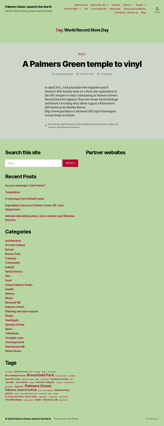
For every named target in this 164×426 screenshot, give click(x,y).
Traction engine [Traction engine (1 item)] (28, 400)
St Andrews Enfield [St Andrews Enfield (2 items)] (14, 396)
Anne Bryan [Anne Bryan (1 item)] (9, 372)
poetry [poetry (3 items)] (9, 393)
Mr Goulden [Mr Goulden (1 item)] (9, 387)
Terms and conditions (134, 8)
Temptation (12, 192)
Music (82, 54)
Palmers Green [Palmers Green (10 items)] (38, 386)
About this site (98, 5)
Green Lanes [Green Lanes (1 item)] (44, 379)
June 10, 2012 (87, 74)
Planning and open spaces (21, 311)
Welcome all (81, 5)
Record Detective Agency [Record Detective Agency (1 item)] (29, 394)
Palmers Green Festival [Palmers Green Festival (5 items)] (21, 390)
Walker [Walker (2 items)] (38, 400)
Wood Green (13, 351)
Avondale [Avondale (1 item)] (37, 372)
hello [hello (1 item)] (71, 379)
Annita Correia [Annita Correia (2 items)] (21, 371)
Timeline (115, 5)
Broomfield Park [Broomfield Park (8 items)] (40, 375)
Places (126, 5)
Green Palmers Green (18, 284)
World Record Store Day (68, 127)
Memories (115, 8)
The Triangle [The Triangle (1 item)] (63, 397)
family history (14, 271)
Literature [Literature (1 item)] (59, 382)
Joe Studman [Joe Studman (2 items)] (21, 382)
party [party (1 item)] (40, 390)
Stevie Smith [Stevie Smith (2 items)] (31, 396)
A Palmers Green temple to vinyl (82, 64)
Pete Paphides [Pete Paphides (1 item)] (48, 390)
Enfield (9, 267)
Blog (143, 12)
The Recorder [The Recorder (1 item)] (53, 397)
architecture (13, 240)
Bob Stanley (54, 124)
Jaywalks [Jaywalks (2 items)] (9, 382)
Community (12, 262)
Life (86, 8)
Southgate (12, 320)
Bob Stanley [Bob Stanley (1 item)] (52, 372)
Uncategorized (14, 342)
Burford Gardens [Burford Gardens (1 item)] (61, 376)
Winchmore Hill (15, 346)
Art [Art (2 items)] (31, 371)
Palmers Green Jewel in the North (28, 6)
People (139, 5)
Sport (8, 329)
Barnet (9, 249)
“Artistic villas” (71, 8)
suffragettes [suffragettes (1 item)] (42, 397)
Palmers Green (14, 306)
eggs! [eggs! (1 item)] (37, 379)
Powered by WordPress (66, 418)
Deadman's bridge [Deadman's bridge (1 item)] (28, 379)
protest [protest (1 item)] (16, 394)
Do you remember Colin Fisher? (25, 185)
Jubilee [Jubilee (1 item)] (31, 382)
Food (8, 280)
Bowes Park (12, 253)
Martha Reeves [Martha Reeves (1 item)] (69, 382)
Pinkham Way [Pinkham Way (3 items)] (61, 390)
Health (9, 289)
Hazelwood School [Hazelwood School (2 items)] (59, 379)
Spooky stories (14, 324)
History (9, 293)
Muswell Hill (13, 302)
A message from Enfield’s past (24, 198)
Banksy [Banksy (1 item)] (44, 372)
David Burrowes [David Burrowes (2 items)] (12, 379)
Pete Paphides (83, 124)
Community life (99, 8)
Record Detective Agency (103, 124)
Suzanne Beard (66, 74)
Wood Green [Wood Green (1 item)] (63, 400)
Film (8, 276)
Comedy (10, 258)
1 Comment (106, 74)
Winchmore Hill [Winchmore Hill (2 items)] (50, 400)
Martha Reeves (68, 124)
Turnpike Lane (14, 337)
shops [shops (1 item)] (49, 394)
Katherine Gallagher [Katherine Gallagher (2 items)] (45, 382)
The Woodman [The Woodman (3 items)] (13, 399)
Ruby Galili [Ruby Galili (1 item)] (42, 394)
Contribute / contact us (126, 12)
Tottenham (12, 333)
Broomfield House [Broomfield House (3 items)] (15, 375)
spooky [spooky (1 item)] (55, 394)
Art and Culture (15, 245)
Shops (9, 315)
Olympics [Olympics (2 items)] (18, 386)
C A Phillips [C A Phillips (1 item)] (71, 376)
